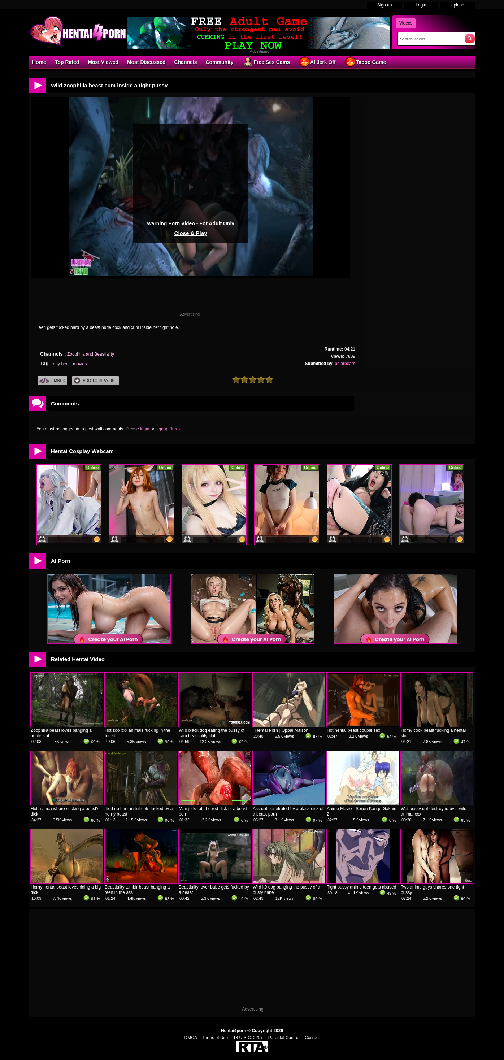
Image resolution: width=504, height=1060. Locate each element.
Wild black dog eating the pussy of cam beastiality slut (211, 733)
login (144, 428)
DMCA (190, 1037)
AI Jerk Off (317, 62)
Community (219, 62)
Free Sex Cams (266, 62)
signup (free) (168, 428)
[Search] (429, 39)
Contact (312, 1037)
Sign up (384, 5)
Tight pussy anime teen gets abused (361, 887)
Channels (185, 62)
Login (421, 5)
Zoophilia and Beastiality (90, 354)
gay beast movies (70, 363)
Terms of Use (215, 1037)
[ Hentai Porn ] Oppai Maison (280, 730)
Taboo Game (365, 62)
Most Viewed (103, 62)
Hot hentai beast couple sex (353, 730)
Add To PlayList (95, 381)
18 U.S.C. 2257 (248, 1037)
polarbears (345, 363)
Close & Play (190, 233)
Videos (405, 23)
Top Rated (67, 62)
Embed (52, 380)
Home (39, 62)
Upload (457, 5)
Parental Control (284, 1037)
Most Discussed (146, 62)
